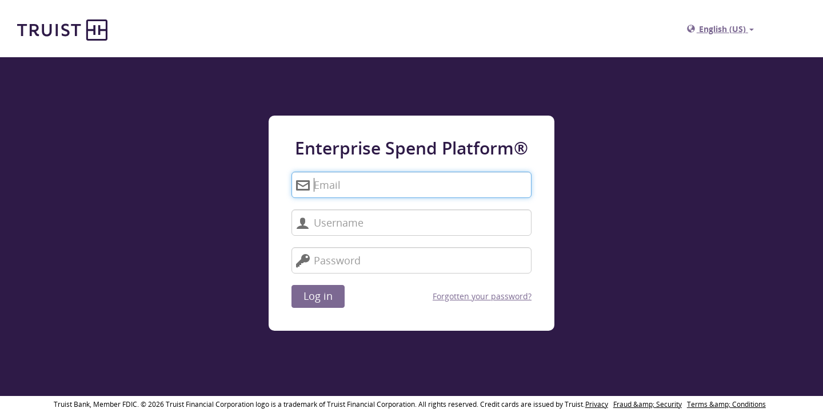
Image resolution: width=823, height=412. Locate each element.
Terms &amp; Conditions (726, 404)
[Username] (411, 222)
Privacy (596, 404)
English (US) (720, 28)
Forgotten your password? (482, 296)
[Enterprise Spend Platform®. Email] (411, 185)
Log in (318, 296)
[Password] (411, 260)
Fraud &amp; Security (647, 404)
